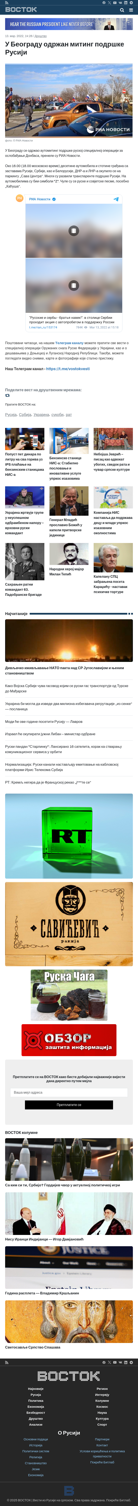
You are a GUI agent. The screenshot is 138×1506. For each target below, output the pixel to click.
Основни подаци (36, 1439)
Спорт (102, 1424)
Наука (102, 1412)
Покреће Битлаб (102, 1462)
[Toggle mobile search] (122, 10)
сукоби (57, 415)
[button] (131, 10)
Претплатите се (69, 1105)
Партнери (102, 1439)
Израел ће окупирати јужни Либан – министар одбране (50, 734)
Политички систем (35, 1451)
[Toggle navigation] (130, 10)
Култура (102, 1418)
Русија (11, 415)
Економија (36, 1406)
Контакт (102, 1445)
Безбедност (35, 1412)
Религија (35, 1457)
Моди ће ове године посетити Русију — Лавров (44, 722)
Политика (35, 1400)
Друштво (41, 36)
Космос (102, 1406)
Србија (25, 415)
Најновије (36, 1388)
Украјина (41, 415)
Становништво (36, 1463)
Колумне (102, 1400)
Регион (102, 1388)
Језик (36, 1469)
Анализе (35, 1424)
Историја (35, 1445)
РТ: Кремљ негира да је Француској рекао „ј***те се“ (48, 782)
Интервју (102, 1394)
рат (69, 415)
